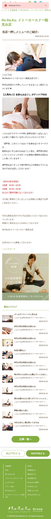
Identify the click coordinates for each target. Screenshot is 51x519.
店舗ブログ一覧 (32, 490)
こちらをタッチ (9, 249)
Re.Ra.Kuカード (10, 490)
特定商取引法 (31, 478)
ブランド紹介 (9, 486)
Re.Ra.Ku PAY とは (34, 495)
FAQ (6, 470)
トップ (4, 10)
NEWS (29, 466)
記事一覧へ (25, 439)
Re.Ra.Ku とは (32, 486)
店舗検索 (13, 10)
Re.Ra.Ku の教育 (33, 482)
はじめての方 (9, 482)
